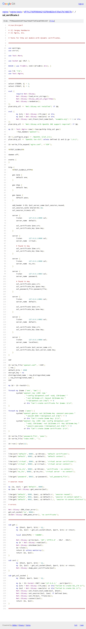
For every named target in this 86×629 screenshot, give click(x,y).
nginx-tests (16, 11)
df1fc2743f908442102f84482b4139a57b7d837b (48, 11)
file (52, 21)
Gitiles (14, 625)
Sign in (81, 4)
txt (75, 625)
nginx (5, 11)
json (82, 625)
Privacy (21, 625)
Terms (28, 625)
